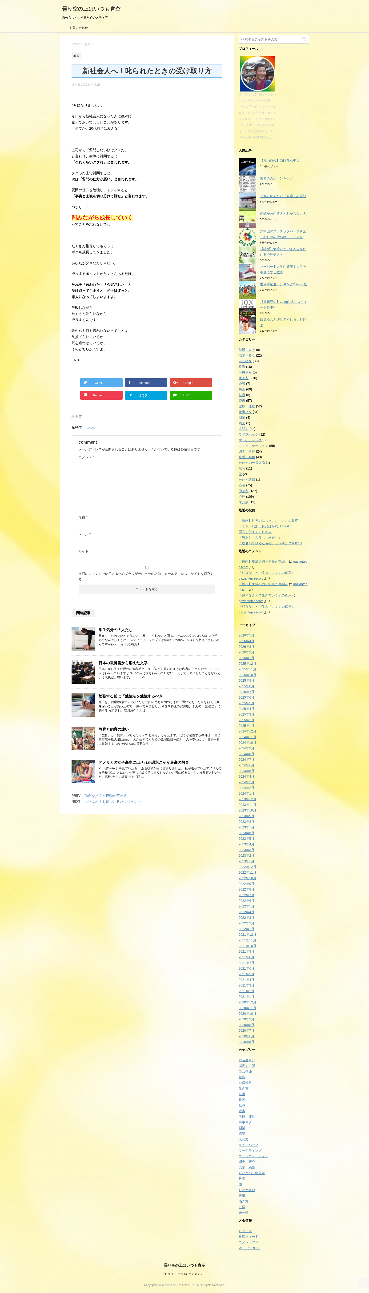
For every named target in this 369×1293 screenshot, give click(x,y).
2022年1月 (246, 929)
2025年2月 (246, 720)
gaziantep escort (251, 578)
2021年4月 (246, 980)
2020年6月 (246, 1036)
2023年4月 (246, 844)
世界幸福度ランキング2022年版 (283, 284)
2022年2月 (246, 923)
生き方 (244, 378)
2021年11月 (247, 940)
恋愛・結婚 (247, 457)
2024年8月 (246, 754)
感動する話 (247, 355)
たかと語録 (247, 479)
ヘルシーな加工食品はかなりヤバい (265, 526)
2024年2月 (246, 788)
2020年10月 (247, 1013)
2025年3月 (246, 714)
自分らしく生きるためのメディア (184, 1274)
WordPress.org (250, 1248)
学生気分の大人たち (115, 630)
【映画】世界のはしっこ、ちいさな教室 (268, 520)
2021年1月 (246, 997)
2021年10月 (247, 946)
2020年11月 (247, 1008)
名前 (83, 517)
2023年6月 (246, 833)
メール (85, 534)
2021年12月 (247, 934)
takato (90, 428)
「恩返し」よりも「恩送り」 (260, 537)
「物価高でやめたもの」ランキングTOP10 (270, 543)
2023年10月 (247, 810)
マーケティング (250, 440)
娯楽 (242, 423)
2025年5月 (246, 703)
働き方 (244, 491)
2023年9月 (246, 816)
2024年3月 (246, 782)
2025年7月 (246, 692)
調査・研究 (247, 451)
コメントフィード (252, 1242)
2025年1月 (246, 726)
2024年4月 (246, 776)
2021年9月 (246, 951)
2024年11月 (247, 737)
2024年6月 (246, 765)
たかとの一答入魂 (252, 463)
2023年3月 (246, 850)
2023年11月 (247, 805)
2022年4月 (246, 912)
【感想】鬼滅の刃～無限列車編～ (263, 561)
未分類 (244, 502)
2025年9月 (246, 680)
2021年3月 (246, 985)
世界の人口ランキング (276, 178)
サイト (83, 551)
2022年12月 (247, 867)
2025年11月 (247, 669)
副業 (242, 417)
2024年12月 (247, 731)
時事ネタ (245, 412)
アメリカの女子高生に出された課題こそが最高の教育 (144, 762)
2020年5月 (246, 1042)
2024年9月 (246, 748)
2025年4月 (246, 709)
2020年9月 (246, 1019)
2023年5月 (246, 838)
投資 (242, 367)
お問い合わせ (78, 27)
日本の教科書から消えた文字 (123, 663)
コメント (86, 457)
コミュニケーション (253, 446)
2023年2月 (246, 855)
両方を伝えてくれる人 (255, 532)
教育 (79, 416)
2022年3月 (246, 917)
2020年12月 (247, 1002)
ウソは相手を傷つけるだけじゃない (112, 802)
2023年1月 (246, 861)
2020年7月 (246, 1030)
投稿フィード (248, 1236)
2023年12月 (247, 799)
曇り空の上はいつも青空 (91, 9)
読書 (242, 400)
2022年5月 (246, 906)
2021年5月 (246, 974)
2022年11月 (247, 872)
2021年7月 (246, 963)
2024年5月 (246, 771)
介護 (242, 384)
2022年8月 (246, 889)
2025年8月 (246, 686)
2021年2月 (246, 991)
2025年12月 (247, 663)
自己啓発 (245, 361)
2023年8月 (246, 822)
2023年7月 (246, 827)
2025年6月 (246, 697)
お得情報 (245, 372)
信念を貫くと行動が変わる (105, 796)
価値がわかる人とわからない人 (283, 213)
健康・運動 (247, 406)
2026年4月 (246, 641)
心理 (242, 496)
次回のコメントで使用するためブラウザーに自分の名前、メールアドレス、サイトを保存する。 (146, 576)
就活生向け (247, 350)
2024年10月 (247, 742)
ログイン (245, 1231)
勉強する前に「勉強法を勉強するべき (131, 696)
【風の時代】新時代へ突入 (280, 161)
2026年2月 (246, 652)
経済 (242, 485)
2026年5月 (246, 635)
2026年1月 (246, 658)
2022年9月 (246, 884)
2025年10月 (247, 675)
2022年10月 (247, 878)
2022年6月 (246, 901)
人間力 (244, 429)
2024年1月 (246, 793)
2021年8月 (246, 957)
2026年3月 (246, 646)
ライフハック (248, 434)
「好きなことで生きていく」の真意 (265, 573)
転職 (242, 395)
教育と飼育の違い (114, 729)
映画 (242, 389)
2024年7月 (246, 759)
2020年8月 (246, 1025)
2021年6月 (246, 968)
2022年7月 (246, 895)
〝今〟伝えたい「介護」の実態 (283, 196)
